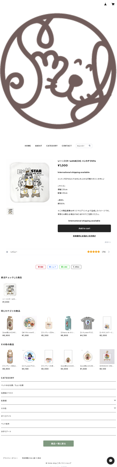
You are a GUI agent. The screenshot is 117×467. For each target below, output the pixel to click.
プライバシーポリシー (10, 458)
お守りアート (6, 431)
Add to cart (84, 228)
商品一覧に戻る (58, 443)
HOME (28, 146)
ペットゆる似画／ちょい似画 (12, 385)
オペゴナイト (6, 416)
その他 (3, 408)
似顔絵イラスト (7, 393)
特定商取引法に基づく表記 (31, 458)
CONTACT (67, 146)
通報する (108, 242)
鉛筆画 (4, 401)
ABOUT (38, 146)
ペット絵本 (5, 424)
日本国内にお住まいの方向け (84, 236)
